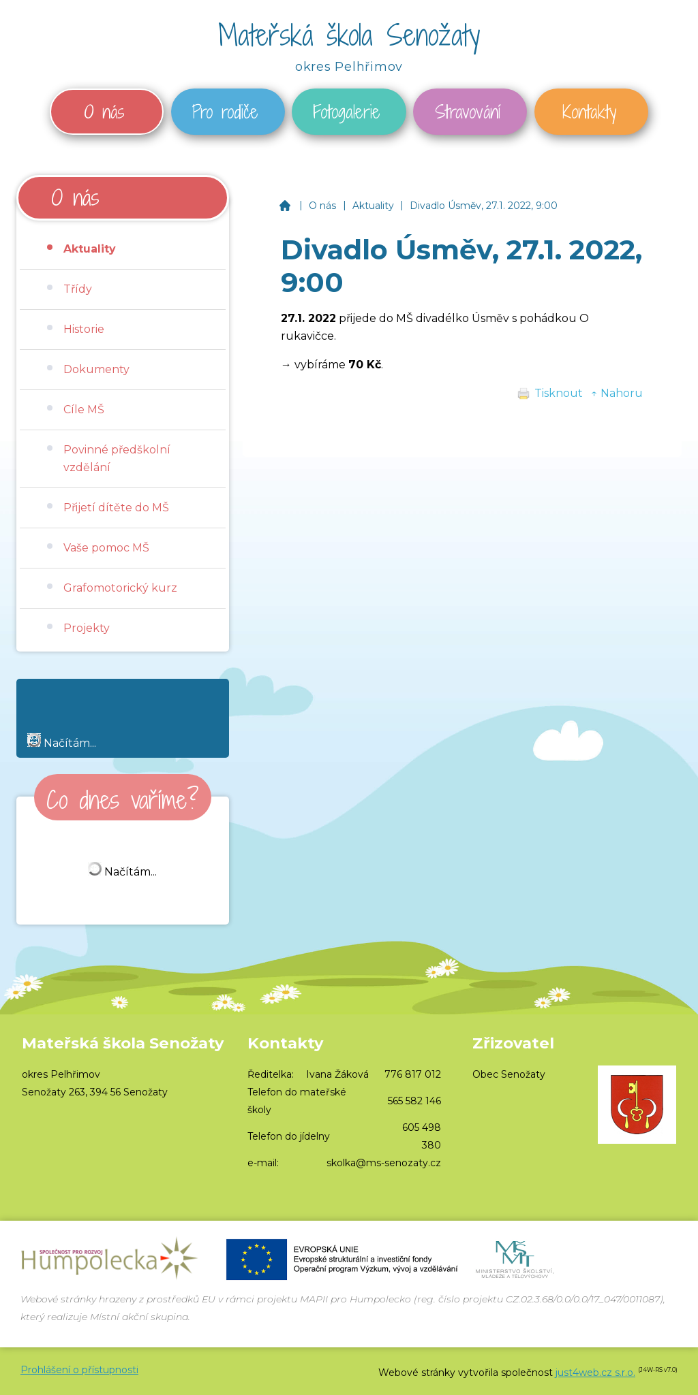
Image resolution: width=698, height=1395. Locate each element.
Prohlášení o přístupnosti (79, 1370)
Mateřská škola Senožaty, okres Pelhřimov (284, 205)
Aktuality (373, 205)
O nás (322, 205)
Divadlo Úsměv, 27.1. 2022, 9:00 (484, 205)
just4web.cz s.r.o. (595, 1372)
